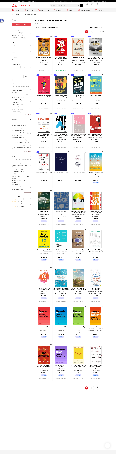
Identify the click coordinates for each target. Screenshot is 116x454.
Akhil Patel (78, 99)
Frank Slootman (61, 138)
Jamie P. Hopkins (92, 292)
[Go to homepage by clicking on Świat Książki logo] (21, 5)
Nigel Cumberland (61, 369)
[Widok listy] (37, 27)
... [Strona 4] (91, 32)
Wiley (44, 140)
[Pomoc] (87, 5)
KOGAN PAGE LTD (61, 101)
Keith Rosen (95, 369)
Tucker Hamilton (95, 215)
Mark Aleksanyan (75, 61)
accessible (1, 20)
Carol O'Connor (78, 330)
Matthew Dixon (91, 138)
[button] (78, 6)
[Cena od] (16, 76)
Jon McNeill (43, 369)
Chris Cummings (96, 176)
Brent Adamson (99, 138)
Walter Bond (82, 215)
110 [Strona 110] (95, 32)
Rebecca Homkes (61, 99)
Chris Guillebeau (44, 253)
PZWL (78, 178)
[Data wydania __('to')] (27, 67)
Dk (61, 215)
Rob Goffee (47, 176)
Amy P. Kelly (44, 292)
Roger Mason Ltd (92, 330)
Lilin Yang (74, 138)
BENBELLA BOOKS (78, 217)
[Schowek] (92, 5)
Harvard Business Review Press (44, 101)
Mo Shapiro (61, 330)
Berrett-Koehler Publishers (61, 294)
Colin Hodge (78, 253)
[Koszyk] (102, 5)
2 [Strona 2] (87, 32)
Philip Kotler (41, 215)
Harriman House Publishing (78, 63)
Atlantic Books (78, 294)
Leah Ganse (79, 138)
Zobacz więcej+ (27, 114)
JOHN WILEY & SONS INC (61, 140)
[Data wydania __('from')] (16, 67)
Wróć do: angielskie (22, 24)
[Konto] (97, 5)
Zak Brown (44, 61)
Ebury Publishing (44, 371)
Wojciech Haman (63, 176)
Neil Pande (82, 61)
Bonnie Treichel (99, 292)
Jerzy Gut (57, 176)
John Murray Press (95, 63)
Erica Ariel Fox (96, 99)
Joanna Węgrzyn (76, 176)
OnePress (61, 178)
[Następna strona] (100, 32)
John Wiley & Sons (95, 178)
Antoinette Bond (75, 215)
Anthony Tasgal (61, 253)
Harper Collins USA (95, 101)
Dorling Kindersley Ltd (61, 217)
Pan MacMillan (61, 63)
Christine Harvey (44, 330)
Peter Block (61, 292)
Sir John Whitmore (94, 61)
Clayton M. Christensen (44, 99)
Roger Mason (100, 330)
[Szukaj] (81, 5)
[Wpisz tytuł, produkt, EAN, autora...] (66, 5)
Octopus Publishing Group (78, 140)
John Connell (78, 292)
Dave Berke (61, 61)
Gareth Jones (41, 176)
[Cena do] (27, 76)
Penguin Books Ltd (44, 63)
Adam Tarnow (95, 253)
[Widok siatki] (35, 27)
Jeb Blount (43, 138)
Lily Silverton (78, 369)
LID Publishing (61, 255)
